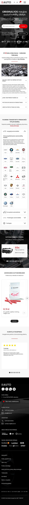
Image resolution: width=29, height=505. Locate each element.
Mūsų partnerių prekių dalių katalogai (11, 469)
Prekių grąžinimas (6, 459)
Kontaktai (4, 476)
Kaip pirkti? (4, 455)
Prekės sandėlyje (6, 466)
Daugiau (14, 321)
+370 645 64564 (9, 410)
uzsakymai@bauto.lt (10, 423)
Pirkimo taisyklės (6, 480)
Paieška (23, 26)
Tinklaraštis (5, 473)
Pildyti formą (22, 33)
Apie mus (4, 462)
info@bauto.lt (8, 413)
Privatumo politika (6, 483)
